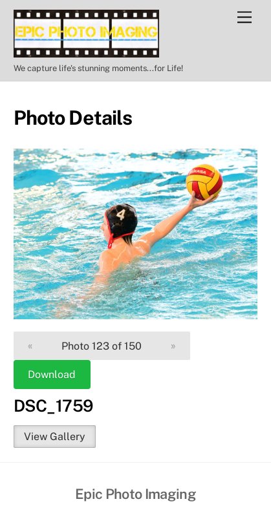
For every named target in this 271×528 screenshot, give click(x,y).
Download (52, 374)
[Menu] (244, 17)
